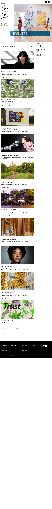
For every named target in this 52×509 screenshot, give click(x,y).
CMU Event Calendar (39, 45)
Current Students (35, 347)
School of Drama (38, 55)
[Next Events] (31, 329)
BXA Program (38, 51)
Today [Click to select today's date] (17, 328)
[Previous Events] (4, 329)
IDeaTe (37, 58)
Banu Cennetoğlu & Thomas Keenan (9, 293)
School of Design (38, 54)
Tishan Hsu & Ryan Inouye (7, 101)
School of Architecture (39, 52)
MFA (12, 347)
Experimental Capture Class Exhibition (9, 155)
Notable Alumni (24, 350)
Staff (22, 348)
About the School (4, 345)
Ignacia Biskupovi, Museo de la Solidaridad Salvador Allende (14, 211)
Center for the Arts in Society (40, 49)
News (2, 347)
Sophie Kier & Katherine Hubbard (8, 239)
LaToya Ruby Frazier (5, 268)
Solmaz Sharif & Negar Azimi (7, 72)
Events (2, 348)
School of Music (38, 56)
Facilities (33, 345)
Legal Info (36, 355)
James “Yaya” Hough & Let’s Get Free (9, 129)
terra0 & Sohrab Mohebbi (6, 182)
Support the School (4, 350)
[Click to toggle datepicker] (16, 46)
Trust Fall (3, 322)
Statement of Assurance (31, 355)
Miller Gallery (38, 50)
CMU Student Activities (39, 46)
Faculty (23, 347)
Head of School (24, 345)
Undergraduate (13, 345)
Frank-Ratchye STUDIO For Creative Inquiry (43, 47)
